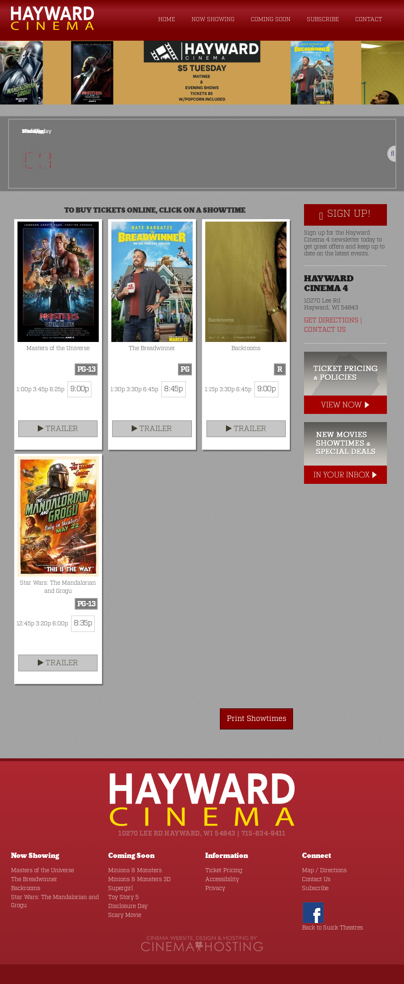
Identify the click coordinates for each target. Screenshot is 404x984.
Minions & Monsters (135, 870)
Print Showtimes (256, 719)
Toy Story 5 (123, 897)
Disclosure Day (128, 906)
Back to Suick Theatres (332, 928)
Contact (368, 19)
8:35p (83, 623)
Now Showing (213, 19)
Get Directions (331, 320)
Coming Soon (271, 19)
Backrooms (25, 888)
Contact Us (325, 330)
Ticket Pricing (223, 870)
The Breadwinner (34, 879)
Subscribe (323, 19)
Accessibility (222, 879)
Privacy (215, 888)
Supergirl (120, 888)
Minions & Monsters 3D (139, 879)
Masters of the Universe (42, 870)
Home (166, 19)
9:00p (79, 389)
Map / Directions (324, 870)
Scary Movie (124, 915)
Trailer (58, 429)
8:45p (173, 389)
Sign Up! (345, 214)
